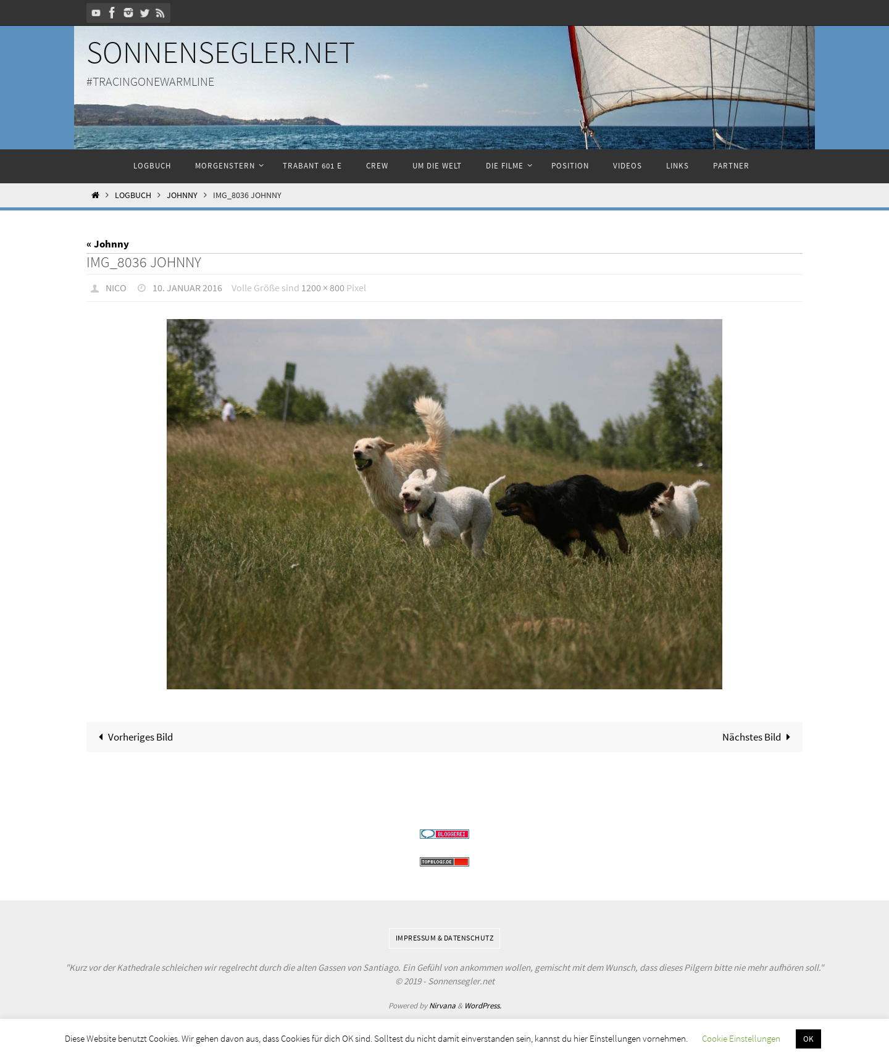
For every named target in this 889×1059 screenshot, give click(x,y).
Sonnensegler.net (220, 52)
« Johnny (107, 244)
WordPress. (482, 1005)
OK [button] (808, 1039)
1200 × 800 (322, 287)
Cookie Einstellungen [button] (741, 1038)
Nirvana (442, 1005)
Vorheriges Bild (133, 736)
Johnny (182, 195)
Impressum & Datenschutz (445, 937)
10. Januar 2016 (187, 287)
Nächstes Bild (759, 736)
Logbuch (133, 195)
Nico (116, 287)
